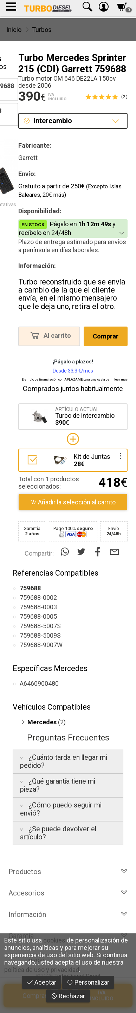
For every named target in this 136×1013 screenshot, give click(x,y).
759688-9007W (41, 645)
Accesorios (68, 893)
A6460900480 (39, 683)
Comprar (105, 336)
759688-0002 (38, 597)
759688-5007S (40, 626)
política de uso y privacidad (41, 969)
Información (68, 914)
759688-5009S (40, 635)
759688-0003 (38, 607)
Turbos (42, 29)
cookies (54, 940)
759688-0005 (38, 616)
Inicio (13, 29)
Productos (68, 871)
